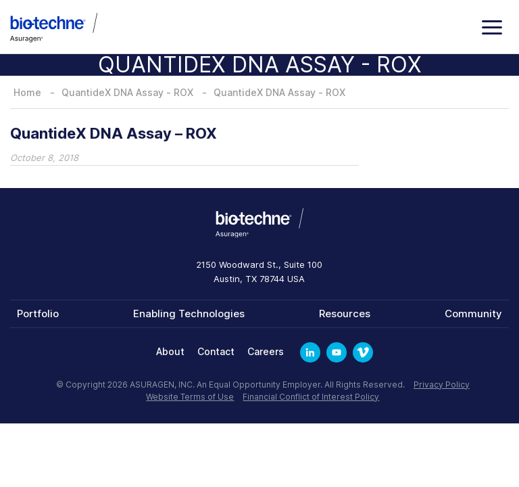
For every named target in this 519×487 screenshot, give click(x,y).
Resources (344, 313)
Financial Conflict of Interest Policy (311, 397)
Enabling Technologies (189, 313)
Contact (215, 351)
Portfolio (38, 313)
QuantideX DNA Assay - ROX (127, 92)
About (170, 351)
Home (27, 92)
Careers (265, 351)
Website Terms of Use (190, 397)
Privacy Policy (442, 384)
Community (473, 313)
